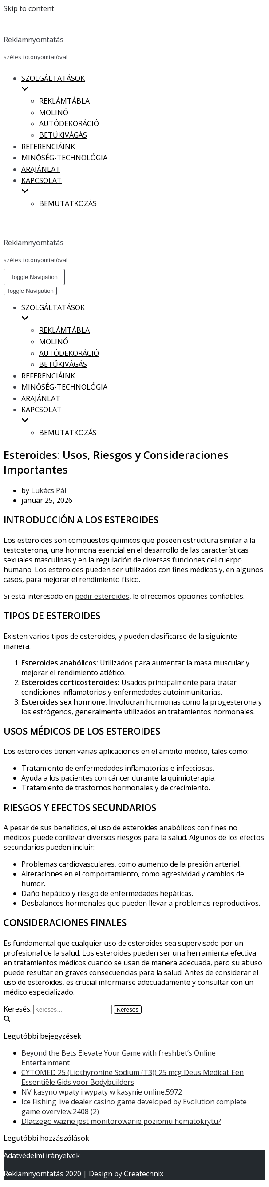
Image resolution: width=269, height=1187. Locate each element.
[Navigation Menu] (34, 277)
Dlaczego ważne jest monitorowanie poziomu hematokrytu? (121, 1121)
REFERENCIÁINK (48, 146)
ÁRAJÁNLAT (40, 169)
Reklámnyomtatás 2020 (42, 1174)
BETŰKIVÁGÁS (63, 135)
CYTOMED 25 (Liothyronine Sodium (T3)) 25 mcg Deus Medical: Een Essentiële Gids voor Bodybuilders (132, 1077)
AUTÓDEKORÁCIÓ (69, 123)
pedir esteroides (102, 596)
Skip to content (29, 8)
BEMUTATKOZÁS (68, 203)
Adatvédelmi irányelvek (42, 1155)
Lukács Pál (48, 490)
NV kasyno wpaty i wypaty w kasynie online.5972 (101, 1092)
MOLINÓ (53, 112)
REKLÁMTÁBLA (64, 101)
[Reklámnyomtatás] (134, 39)
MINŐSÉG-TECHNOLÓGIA (64, 158)
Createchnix (143, 1174)
